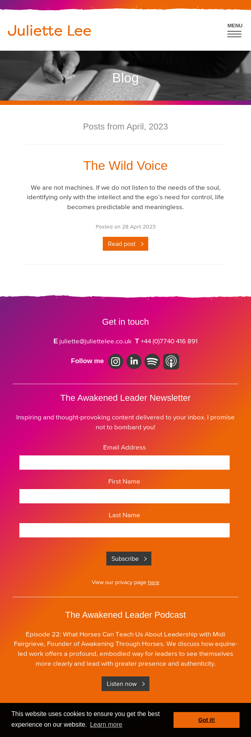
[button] (235, 28)
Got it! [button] (206, 720)
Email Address (124, 447)
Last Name (124, 515)
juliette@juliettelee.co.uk (95, 341)
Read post (122, 243)
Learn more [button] (106, 724)
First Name (124, 481)
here (153, 582)
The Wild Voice (125, 165)
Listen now (122, 683)
